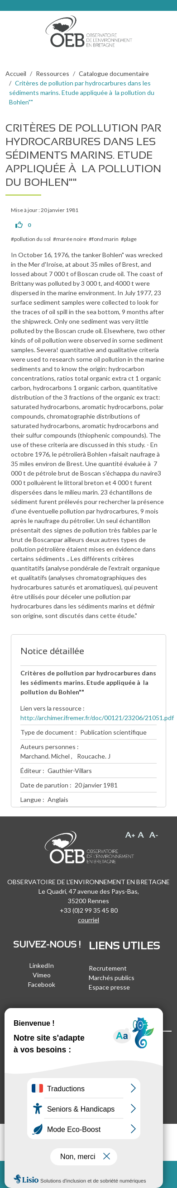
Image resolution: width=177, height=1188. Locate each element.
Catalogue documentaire (114, 73)
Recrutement (108, 968)
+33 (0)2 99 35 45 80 (89, 910)
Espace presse (109, 987)
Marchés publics (111, 977)
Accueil (15, 73)
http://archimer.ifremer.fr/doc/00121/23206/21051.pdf (97, 717)
